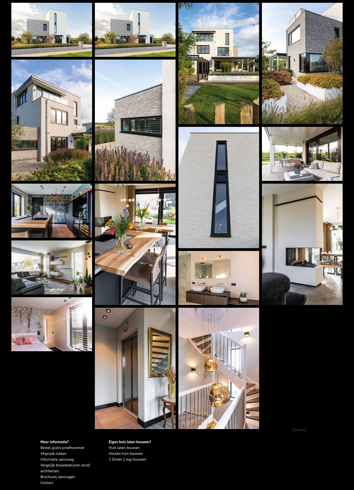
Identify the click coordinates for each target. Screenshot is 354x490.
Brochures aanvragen (58, 476)
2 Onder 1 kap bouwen (127, 459)
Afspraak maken (54, 453)
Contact (47, 482)
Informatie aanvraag (57, 459)
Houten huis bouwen (126, 453)
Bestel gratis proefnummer (63, 447)
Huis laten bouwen (124, 447)
